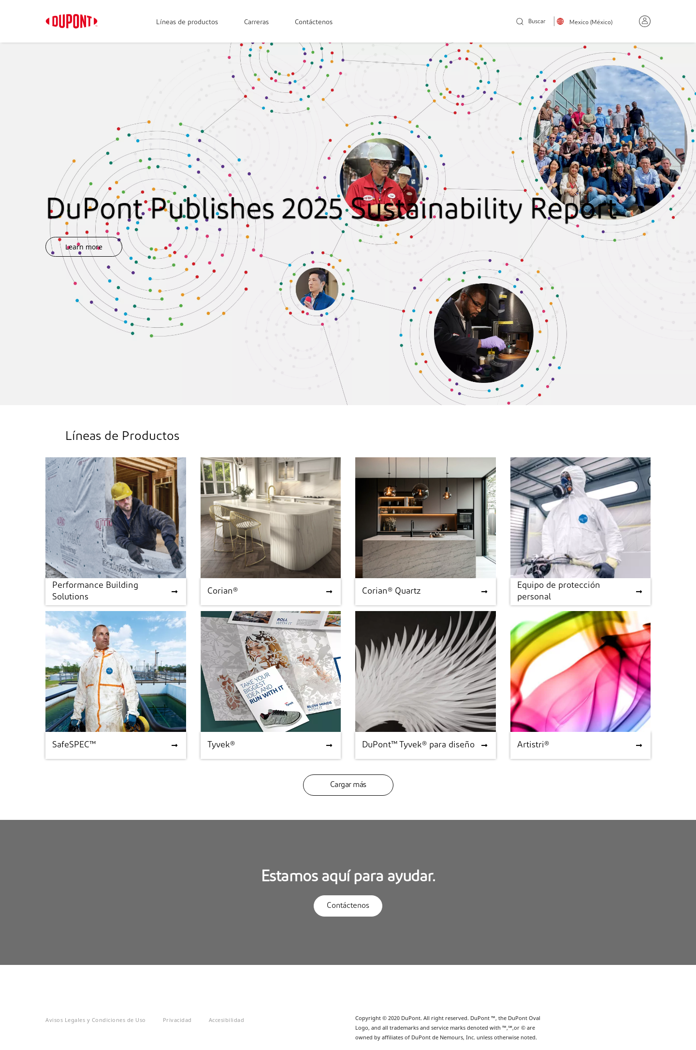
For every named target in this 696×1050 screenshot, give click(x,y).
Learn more (83, 246)
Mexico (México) (590, 23)
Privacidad (177, 1019)
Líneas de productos (187, 22)
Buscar (531, 22)
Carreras (256, 22)
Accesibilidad (227, 1019)
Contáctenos (314, 22)
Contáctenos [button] (348, 906)
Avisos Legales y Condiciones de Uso (95, 1019)
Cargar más (348, 785)
